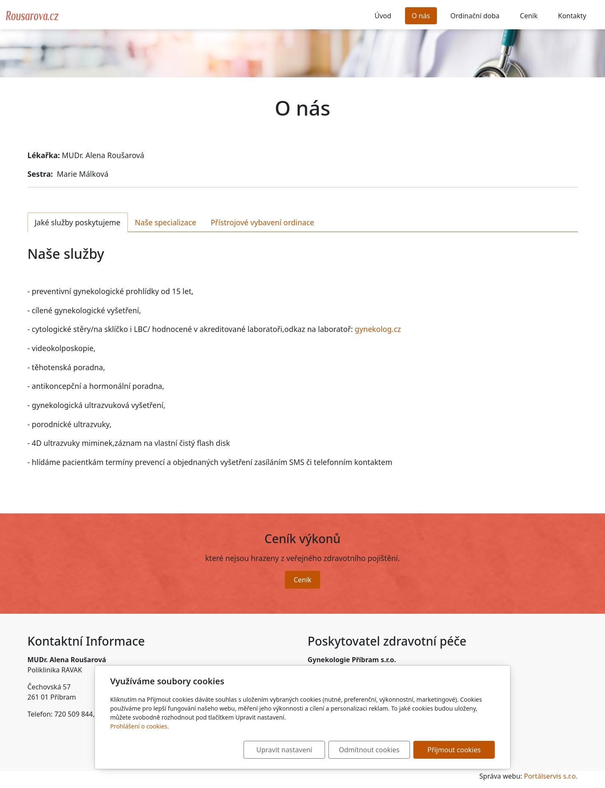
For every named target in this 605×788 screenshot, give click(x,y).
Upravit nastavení (284, 749)
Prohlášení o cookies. (139, 726)
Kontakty (572, 15)
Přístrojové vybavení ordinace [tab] (262, 222)
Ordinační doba (475, 15)
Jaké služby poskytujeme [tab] (78, 222)
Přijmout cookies (454, 749)
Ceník (529, 15)
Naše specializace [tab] (166, 222)
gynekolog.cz (377, 329)
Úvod (382, 15)
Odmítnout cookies (369, 749)
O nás (421, 15)
